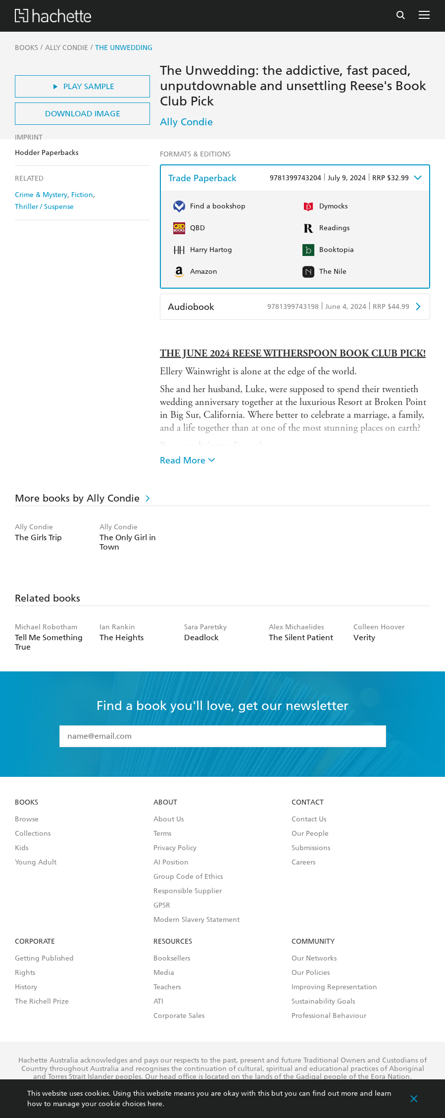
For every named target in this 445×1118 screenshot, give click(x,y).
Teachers (167, 987)
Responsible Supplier (187, 891)
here (155, 1104)
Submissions (311, 848)
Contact (308, 802)
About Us (168, 819)
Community (313, 941)
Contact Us (309, 819)
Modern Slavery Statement (196, 919)
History (26, 987)
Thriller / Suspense (44, 207)
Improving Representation (334, 987)
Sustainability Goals (323, 1001)
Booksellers (171, 958)
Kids (21, 848)
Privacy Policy (175, 848)
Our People (310, 833)
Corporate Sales (178, 1016)
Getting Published (44, 958)
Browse (27, 819)
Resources (172, 941)
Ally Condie (186, 122)
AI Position (171, 862)
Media (163, 972)
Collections (32, 833)
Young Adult (35, 862)
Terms (162, 833)
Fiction (82, 195)
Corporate (35, 941)
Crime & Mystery (41, 195)
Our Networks (314, 958)
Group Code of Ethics (188, 876)
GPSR (161, 905)
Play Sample (82, 86)
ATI (158, 1001)
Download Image (82, 113)
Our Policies (311, 972)
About (165, 802)
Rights (25, 972)
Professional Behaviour (329, 1016)
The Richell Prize (42, 1001)
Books (26, 802)
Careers (303, 862)
